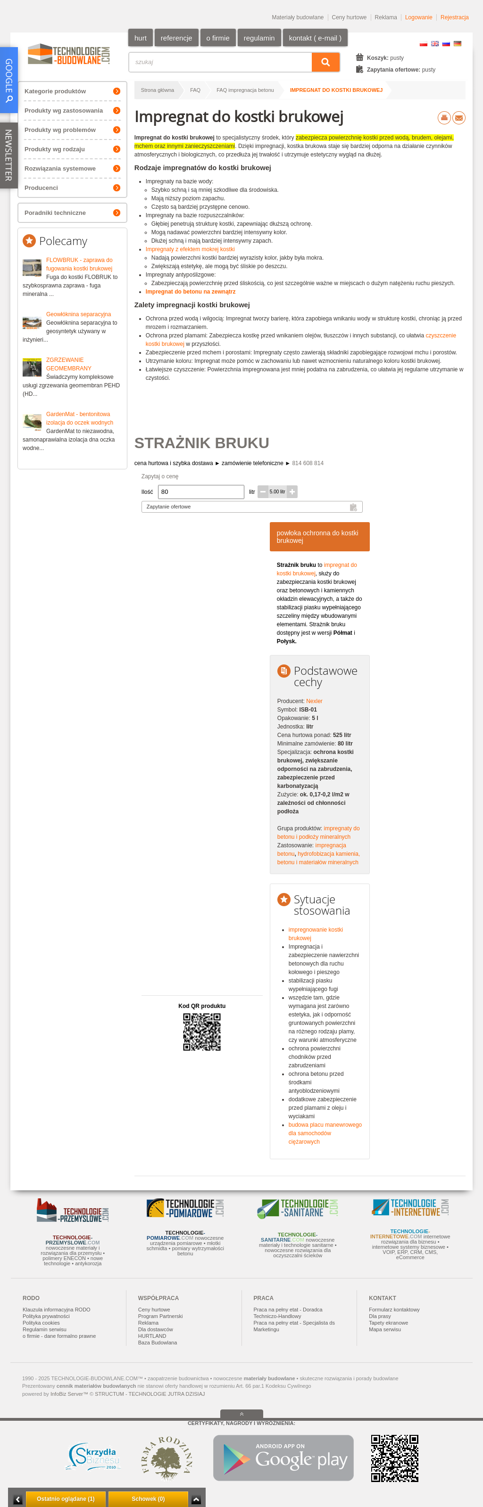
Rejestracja (455, 17)
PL (423, 43)
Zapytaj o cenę (160, 476)
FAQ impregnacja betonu (245, 90)
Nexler (314, 701)
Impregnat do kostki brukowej (336, 90)
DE (457, 43)
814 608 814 (308, 463)
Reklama (386, 17)
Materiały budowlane (298, 17)
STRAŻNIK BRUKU (201, 442)
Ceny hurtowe (349, 17)
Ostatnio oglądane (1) (66, 1499)
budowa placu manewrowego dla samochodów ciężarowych (325, 1133)
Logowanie (419, 17)
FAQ (195, 90)
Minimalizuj (18, 1500)
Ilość (147, 492)
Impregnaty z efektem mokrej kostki (190, 249)
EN (435, 43)
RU (446, 43)
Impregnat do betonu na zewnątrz (191, 291)
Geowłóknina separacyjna (78, 314)
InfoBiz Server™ (69, 1394)
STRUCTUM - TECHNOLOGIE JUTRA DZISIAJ (150, 1394)
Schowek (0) (148, 1499)
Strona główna (157, 90)
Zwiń (196, 1499)
